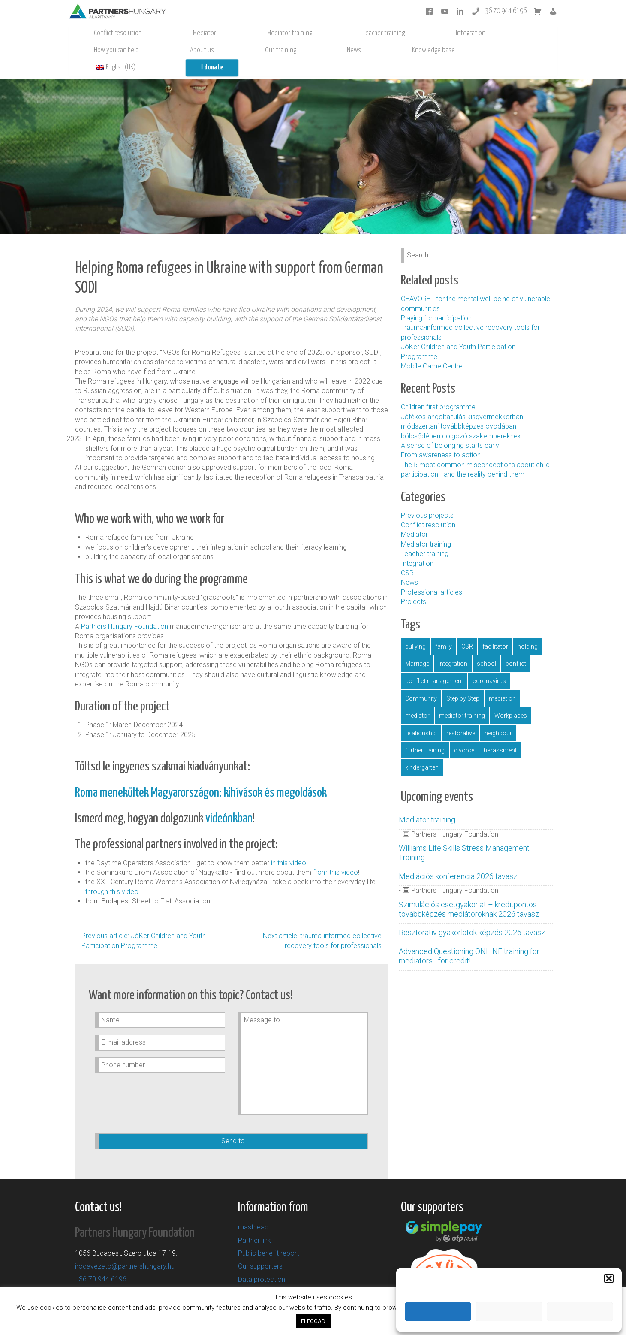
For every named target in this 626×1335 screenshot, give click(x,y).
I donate (154, 50)
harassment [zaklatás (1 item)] (500, 733)
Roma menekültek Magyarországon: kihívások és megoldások (201, 775)
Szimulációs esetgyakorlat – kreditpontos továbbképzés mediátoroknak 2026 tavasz (468, 892)
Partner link (254, 1223)
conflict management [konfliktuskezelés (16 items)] (434, 663)
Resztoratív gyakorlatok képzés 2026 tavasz (471, 915)
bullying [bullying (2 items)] (415, 629)
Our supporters (260, 1249)
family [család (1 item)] (443, 629)
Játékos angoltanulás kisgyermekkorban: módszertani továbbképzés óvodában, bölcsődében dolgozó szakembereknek (462, 409)
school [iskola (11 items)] (486, 646)
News (451, 33)
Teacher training (242, 33)
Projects (413, 584)
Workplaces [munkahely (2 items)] (510, 698)
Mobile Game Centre (432, 349)
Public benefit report (268, 1236)
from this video (335, 855)
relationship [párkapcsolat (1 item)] (421, 716)
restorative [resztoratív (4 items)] (460, 716)
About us (380, 33)
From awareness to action (441, 438)
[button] (609, 1277)
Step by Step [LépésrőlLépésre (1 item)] (462, 681)
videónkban (229, 801)
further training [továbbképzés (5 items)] (425, 733)
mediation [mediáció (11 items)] (502, 681)
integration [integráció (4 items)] (453, 646)
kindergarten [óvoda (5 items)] (422, 750)
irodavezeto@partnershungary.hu (125, 1249)
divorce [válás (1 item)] (464, 733)
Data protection (261, 1262)
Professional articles (431, 575)
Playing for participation (436, 301)
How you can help (335, 33)
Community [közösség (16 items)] (421, 681)
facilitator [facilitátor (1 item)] (495, 629)
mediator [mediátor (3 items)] (417, 698)
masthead (253, 1210)
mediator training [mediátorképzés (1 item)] (462, 698)
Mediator (143, 33)
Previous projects (427, 498)
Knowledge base (490, 33)
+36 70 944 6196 (499, 11)
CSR (407, 556)
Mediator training (188, 33)
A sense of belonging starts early (450, 428)
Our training (418, 33)
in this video (288, 846)
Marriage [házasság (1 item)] (417, 646)
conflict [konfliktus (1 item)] (516, 646)
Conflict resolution (98, 33)
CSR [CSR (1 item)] (467, 629)
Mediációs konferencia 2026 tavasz (457, 859)
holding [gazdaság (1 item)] (528, 629)
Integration (288, 33)
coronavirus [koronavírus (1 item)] (489, 663)
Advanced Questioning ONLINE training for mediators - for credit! (468, 939)
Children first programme (439, 390)
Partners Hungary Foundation (125, 609)
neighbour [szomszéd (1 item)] (498, 716)
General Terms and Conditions (283, 1275)
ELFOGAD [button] (313, 1321)
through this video (111, 874)
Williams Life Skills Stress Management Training (463, 835)
